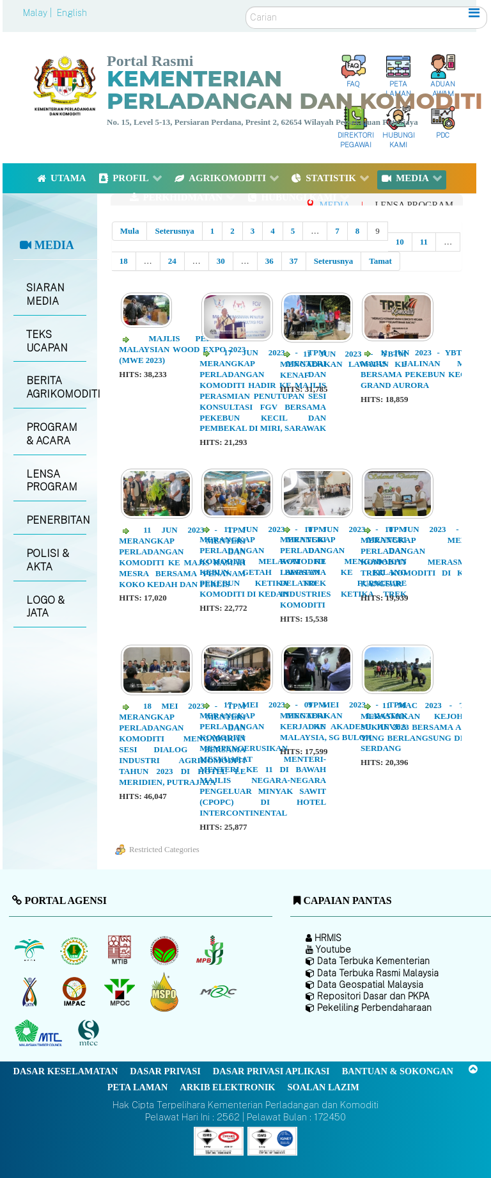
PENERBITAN (56, 520)
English (72, 13)
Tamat (380, 261)
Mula (129, 231)
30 (221, 261)
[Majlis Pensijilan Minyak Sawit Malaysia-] (165, 992)
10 (400, 241)
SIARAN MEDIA (45, 294)
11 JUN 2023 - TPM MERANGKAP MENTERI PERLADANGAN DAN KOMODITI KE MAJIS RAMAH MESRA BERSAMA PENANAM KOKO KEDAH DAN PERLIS (182, 556)
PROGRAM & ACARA (51, 434)
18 (124, 261)
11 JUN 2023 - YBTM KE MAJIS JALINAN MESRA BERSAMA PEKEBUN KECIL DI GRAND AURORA (424, 369)
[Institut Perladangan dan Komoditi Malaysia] (75, 992)
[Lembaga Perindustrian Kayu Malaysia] (120, 950)
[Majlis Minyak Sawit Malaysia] (120, 992)
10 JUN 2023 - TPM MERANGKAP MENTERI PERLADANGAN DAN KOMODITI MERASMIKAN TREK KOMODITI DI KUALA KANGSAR (424, 556)
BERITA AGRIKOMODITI (56, 387)
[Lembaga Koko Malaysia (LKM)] (165, 950)
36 (269, 261)
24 (172, 261)
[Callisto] (219, 1140)
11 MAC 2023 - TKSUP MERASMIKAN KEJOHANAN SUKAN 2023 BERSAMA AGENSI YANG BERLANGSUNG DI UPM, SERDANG (424, 727)
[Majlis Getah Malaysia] (217, 991)
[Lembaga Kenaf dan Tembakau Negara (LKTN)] (30, 992)
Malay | (38, 13)
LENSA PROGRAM (51, 481)
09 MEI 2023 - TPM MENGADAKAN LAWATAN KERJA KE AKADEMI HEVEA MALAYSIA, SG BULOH (343, 721)
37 (294, 261)
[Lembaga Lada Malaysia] (210, 950)
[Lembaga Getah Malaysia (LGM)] (75, 950)
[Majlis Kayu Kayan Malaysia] (40, 1033)
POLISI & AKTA (47, 560)
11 (424, 241)
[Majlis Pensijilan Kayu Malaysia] (90, 1033)
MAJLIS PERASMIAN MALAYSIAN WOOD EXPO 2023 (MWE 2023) (182, 349)
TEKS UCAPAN (47, 341)
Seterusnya (174, 231)
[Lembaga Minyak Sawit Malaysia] (30, 950)
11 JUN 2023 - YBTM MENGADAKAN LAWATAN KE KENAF (343, 364)
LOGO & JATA (45, 607)
